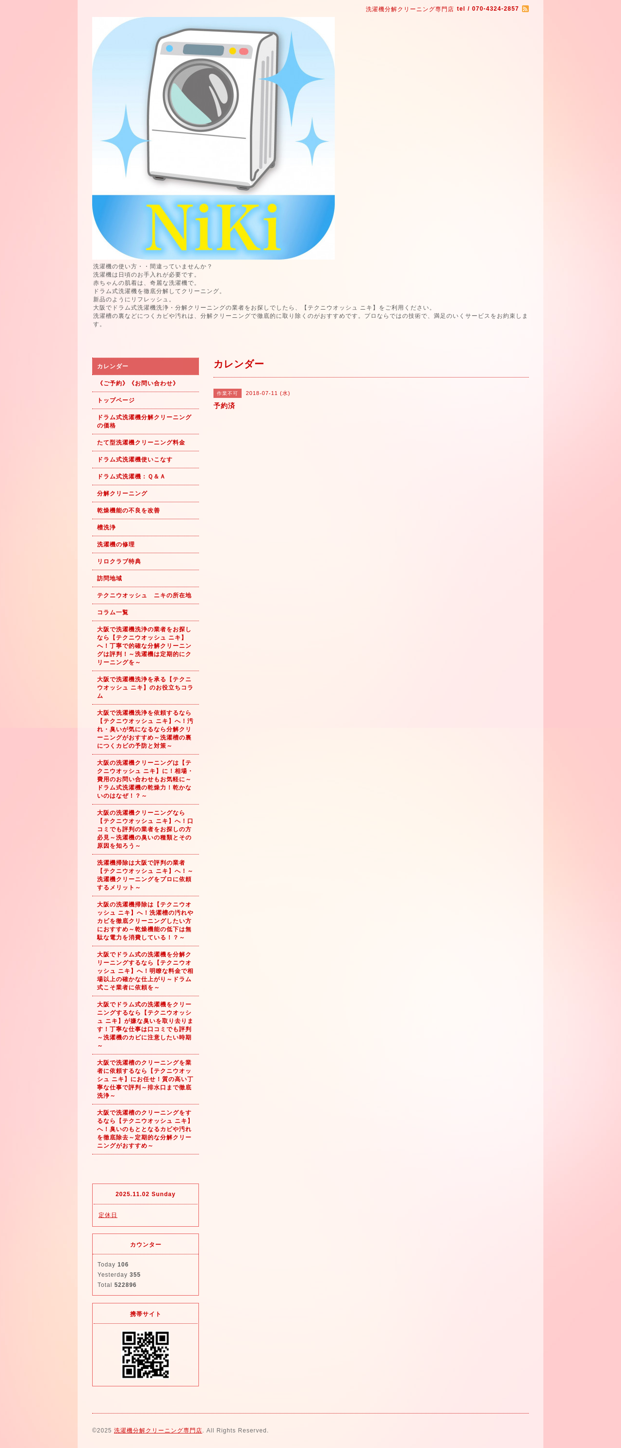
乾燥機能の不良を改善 (128, 510)
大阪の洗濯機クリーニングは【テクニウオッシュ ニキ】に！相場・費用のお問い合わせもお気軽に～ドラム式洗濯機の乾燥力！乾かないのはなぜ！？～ (145, 779)
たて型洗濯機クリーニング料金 (141, 442)
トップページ (116, 400)
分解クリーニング (122, 493)
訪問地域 (109, 578)
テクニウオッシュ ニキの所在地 (144, 595)
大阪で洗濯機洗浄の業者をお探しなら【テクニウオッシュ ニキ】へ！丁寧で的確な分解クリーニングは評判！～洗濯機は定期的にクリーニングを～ (144, 646)
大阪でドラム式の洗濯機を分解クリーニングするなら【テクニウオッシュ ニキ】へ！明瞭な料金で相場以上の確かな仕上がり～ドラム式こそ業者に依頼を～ (145, 971)
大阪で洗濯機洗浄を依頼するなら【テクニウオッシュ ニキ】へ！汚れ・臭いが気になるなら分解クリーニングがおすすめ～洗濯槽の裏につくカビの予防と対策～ (145, 729)
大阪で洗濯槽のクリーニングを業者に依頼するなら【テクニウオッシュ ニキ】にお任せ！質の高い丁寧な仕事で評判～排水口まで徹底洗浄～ (145, 1079)
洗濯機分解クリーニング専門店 (158, 1430)
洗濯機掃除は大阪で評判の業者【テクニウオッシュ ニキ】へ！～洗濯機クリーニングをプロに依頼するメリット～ (145, 875)
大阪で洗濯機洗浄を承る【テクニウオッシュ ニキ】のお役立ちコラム (145, 687)
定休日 (107, 1215)
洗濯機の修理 (116, 544)
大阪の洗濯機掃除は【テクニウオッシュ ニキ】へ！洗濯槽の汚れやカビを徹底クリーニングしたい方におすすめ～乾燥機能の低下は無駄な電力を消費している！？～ (145, 921)
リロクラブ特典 (119, 561)
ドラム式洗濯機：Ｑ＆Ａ (131, 476)
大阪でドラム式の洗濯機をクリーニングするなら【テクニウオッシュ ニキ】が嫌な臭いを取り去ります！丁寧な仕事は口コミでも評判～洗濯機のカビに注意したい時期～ (145, 1025)
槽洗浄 (106, 527)
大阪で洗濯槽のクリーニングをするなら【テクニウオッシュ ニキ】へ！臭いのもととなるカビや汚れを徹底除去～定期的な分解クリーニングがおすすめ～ (145, 1129)
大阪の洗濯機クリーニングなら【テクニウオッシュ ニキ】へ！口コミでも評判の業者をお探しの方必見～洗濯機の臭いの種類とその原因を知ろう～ (145, 829)
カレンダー (113, 366)
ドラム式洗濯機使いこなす (135, 459)
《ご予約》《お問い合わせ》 (138, 383)
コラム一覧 (113, 612)
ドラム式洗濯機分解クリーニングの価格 (144, 421)
